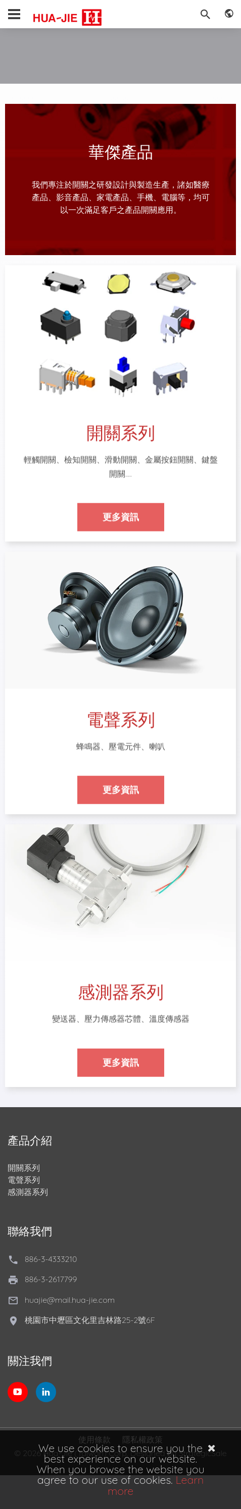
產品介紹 (30, 1140)
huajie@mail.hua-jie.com (70, 1300)
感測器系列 (28, 1192)
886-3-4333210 (51, 1259)
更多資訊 (121, 522)
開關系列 (24, 1168)
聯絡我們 (30, 1231)
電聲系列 (24, 1180)
